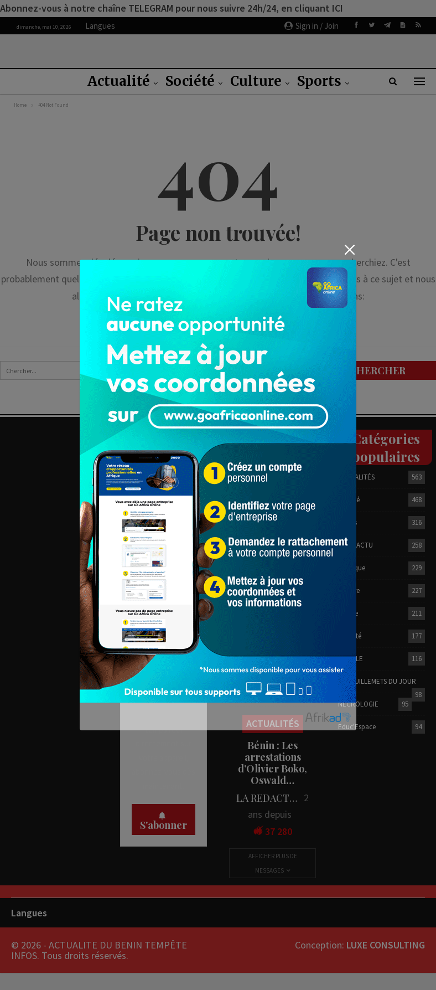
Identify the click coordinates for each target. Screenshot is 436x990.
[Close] (349, 250)
